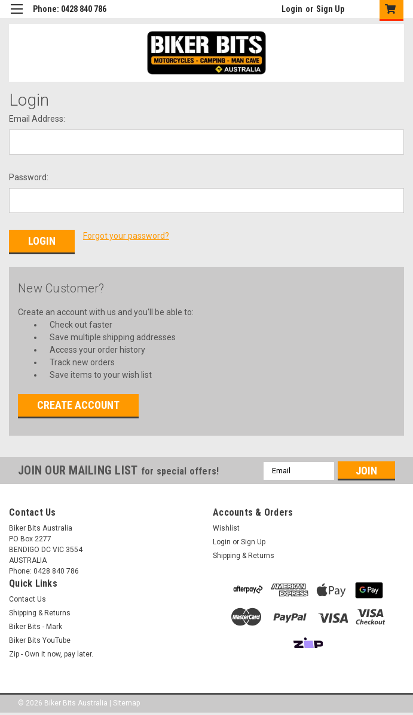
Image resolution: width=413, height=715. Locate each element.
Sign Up (330, 9)
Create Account (78, 405)
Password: (28, 177)
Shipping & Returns (243, 555)
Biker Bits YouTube (40, 640)
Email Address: (37, 119)
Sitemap (126, 703)
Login (292, 9)
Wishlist (226, 528)
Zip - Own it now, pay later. (51, 654)
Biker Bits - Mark (35, 626)
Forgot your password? (126, 236)
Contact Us (27, 599)
